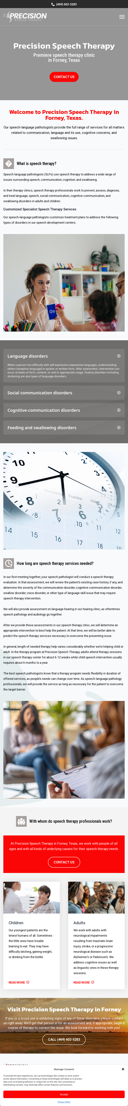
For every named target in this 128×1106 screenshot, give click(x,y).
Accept (64, 1094)
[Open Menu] (122, 16)
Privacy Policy (64, 1101)
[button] (123, 1069)
